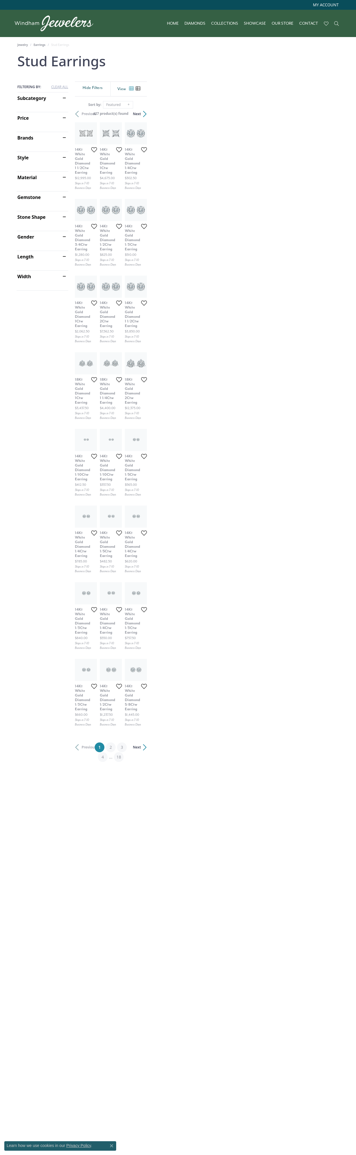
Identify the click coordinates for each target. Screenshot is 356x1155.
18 (231, 1039)
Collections (224, 23)
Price (23, 118)
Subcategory (31, 98)
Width (24, 276)
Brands (25, 138)
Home (173, 23)
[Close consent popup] (111, 1146)
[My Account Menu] (326, 5)
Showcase (255, 23)
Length (25, 256)
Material (27, 177)
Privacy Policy (78, 1145)
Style (23, 157)
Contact (308, 23)
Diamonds (194, 23)
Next (329, 113)
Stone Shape (31, 217)
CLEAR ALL (59, 87)
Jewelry (22, 45)
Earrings (39, 45)
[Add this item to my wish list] (158, 213)
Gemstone (29, 197)
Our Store (282, 23)
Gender (25, 237)
